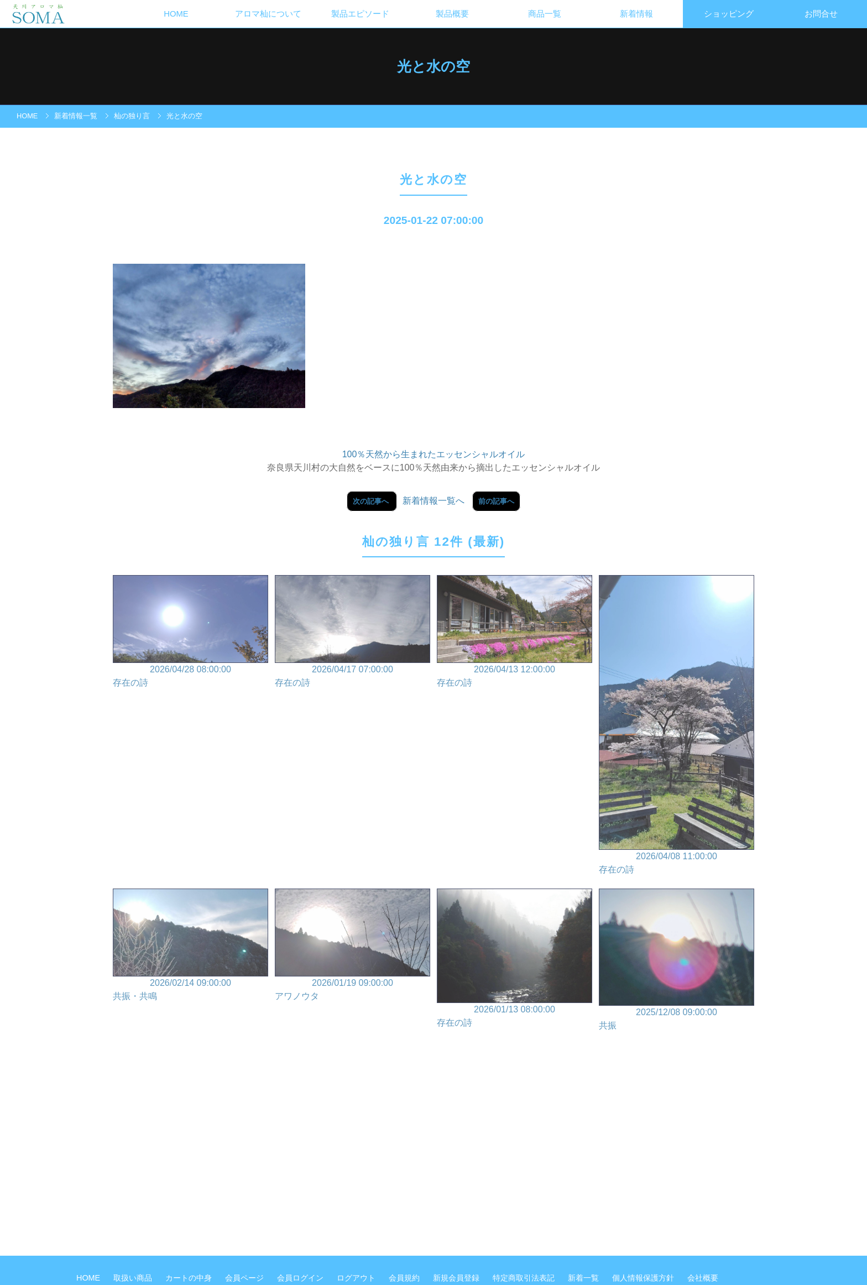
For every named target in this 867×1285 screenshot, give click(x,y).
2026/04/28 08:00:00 (190, 632)
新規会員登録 (457, 1277)
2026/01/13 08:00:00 (514, 959)
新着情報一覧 (75, 116)
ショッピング (729, 13)
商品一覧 (544, 13)
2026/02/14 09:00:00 (190, 946)
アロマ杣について (268, 13)
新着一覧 (584, 1277)
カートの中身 (189, 1277)
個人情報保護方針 (644, 1277)
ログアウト (357, 1277)
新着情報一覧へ (433, 500)
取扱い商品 (133, 1277)
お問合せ (821, 13)
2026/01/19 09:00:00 (352, 946)
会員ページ (245, 1277)
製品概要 (452, 13)
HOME (176, 13)
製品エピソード (360, 13)
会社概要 (702, 1277)
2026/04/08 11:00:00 (676, 726)
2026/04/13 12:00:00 (514, 632)
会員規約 (405, 1277)
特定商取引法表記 (525, 1277)
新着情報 (636, 13)
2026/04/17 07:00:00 (352, 632)
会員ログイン (301, 1277)
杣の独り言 (132, 116)
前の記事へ (496, 501)
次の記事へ (372, 501)
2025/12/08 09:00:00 (676, 960)
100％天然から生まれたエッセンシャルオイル (433, 454)
